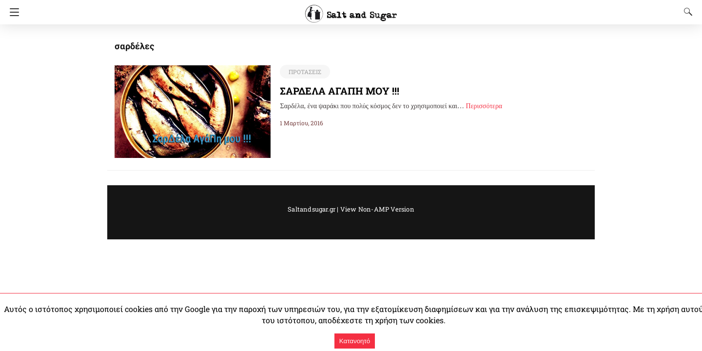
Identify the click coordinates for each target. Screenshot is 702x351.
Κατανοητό (354, 341)
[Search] (686, 11)
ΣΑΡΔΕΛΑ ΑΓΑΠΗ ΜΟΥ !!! (339, 90)
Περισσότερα (484, 106)
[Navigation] (12, 12)
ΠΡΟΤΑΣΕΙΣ (304, 71)
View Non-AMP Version (374, 209)
